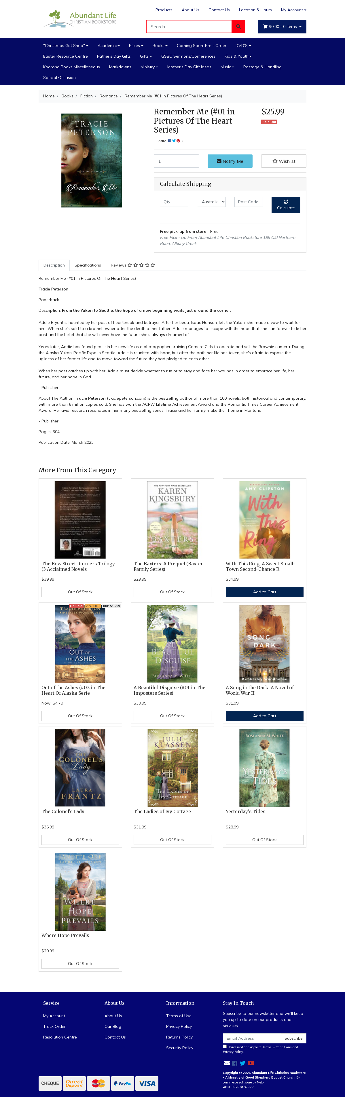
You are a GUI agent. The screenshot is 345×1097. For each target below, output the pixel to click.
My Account (54, 1015)
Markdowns (120, 66)
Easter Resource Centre (65, 56)
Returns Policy (179, 1037)
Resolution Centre (60, 1037)
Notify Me (230, 161)
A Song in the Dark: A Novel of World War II (260, 690)
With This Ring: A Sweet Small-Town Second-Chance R (260, 566)
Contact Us (219, 9)
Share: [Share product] (168, 141)
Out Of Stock (80, 591)
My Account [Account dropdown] (292, 9)
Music (226, 66)
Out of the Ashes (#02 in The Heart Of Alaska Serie (73, 690)
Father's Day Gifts (114, 56)
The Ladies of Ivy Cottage (162, 811)
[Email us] (227, 1063)
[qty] (174, 202)
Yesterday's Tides (245, 811)
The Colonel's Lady (62, 811)
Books (158, 45)
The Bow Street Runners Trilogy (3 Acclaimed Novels (78, 566)
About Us (190, 9)
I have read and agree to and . (260, 1049)
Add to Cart (264, 591)
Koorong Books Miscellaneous (71, 66)
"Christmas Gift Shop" (64, 45)
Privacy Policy (179, 1026)
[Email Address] (252, 1038)
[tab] (54, 265)
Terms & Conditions (277, 1047)
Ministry (148, 66)
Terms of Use (179, 1015)
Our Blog (113, 1026)
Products (164, 9)
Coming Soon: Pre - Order (201, 45)
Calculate (286, 205)
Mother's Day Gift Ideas (189, 66)
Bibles (134, 45)
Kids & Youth (237, 56)
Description (54, 265)
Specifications (88, 265)
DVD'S (242, 45)
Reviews (133, 265)
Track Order (54, 1026)
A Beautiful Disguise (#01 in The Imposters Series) (169, 690)
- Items (280, 27)
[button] (283, 161)
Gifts (144, 56)
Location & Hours (255, 9)
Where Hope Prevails (65, 935)
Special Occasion (59, 77)
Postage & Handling (262, 66)
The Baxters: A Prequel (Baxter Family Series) (168, 566)
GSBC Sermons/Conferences (188, 56)
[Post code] (248, 202)
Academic (107, 45)
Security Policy (179, 1047)
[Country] (211, 202)
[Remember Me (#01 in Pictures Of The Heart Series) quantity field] (176, 161)
